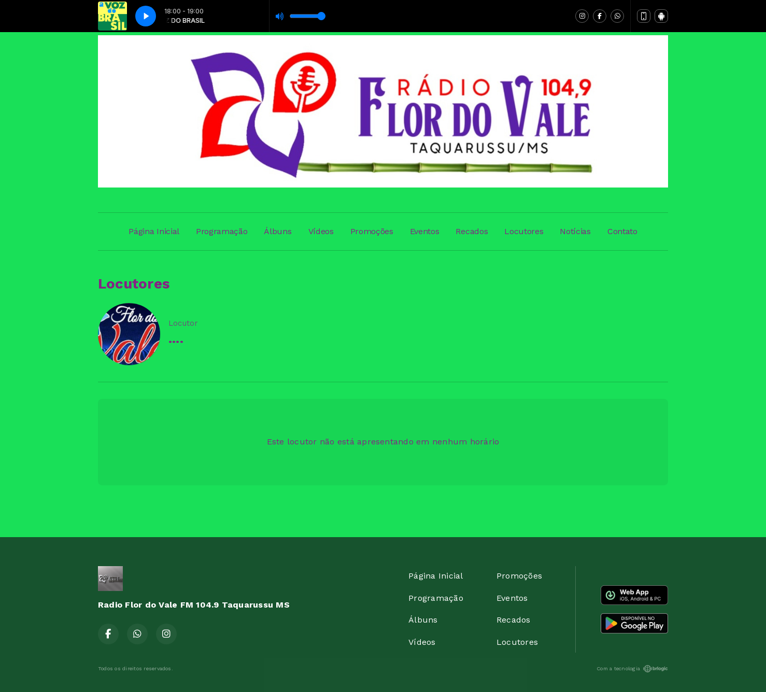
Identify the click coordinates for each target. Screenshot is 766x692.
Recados (472, 231)
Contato (622, 231)
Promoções (371, 231)
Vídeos (321, 231)
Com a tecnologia (632, 668)
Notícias (575, 231)
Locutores (523, 231)
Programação (221, 231)
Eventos (424, 231)
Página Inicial (154, 231)
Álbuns (277, 231)
